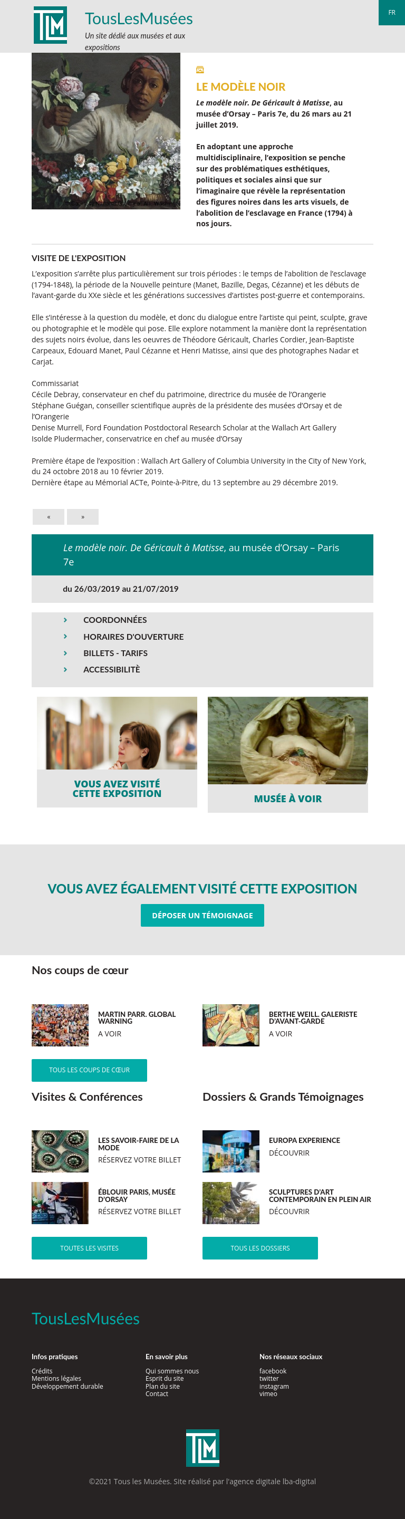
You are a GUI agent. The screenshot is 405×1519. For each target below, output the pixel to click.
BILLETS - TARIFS (115, 653)
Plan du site (163, 1386)
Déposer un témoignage (202, 915)
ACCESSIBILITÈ (111, 669)
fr (392, 12)
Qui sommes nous (172, 1371)
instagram (274, 1386)
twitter (269, 1378)
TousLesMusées (139, 17)
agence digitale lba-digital (272, 1481)
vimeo (268, 1393)
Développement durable (67, 1386)
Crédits (42, 1371)
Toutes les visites (89, 1248)
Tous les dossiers (260, 1248)
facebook (272, 1371)
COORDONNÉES (115, 619)
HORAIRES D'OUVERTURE (133, 636)
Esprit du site (165, 1378)
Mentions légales (56, 1378)
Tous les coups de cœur (89, 1069)
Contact (157, 1393)
